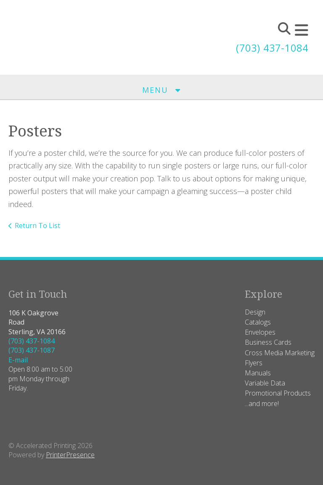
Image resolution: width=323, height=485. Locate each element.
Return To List (37, 225)
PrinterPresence (70, 454)
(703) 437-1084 (270, 48)
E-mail (18, 359)
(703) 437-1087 (31, 350)
